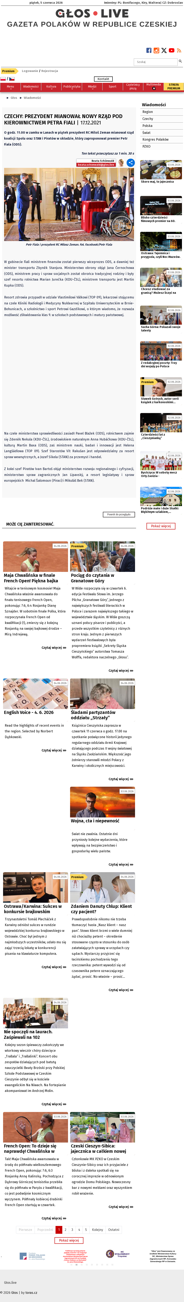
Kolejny (97, 1230)
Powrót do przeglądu (119, 514)
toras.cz (31, 1293)
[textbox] (156, 62)
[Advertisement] (35, 824)
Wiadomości (32, 98)
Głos (14, 98)
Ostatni (113, 1230)
